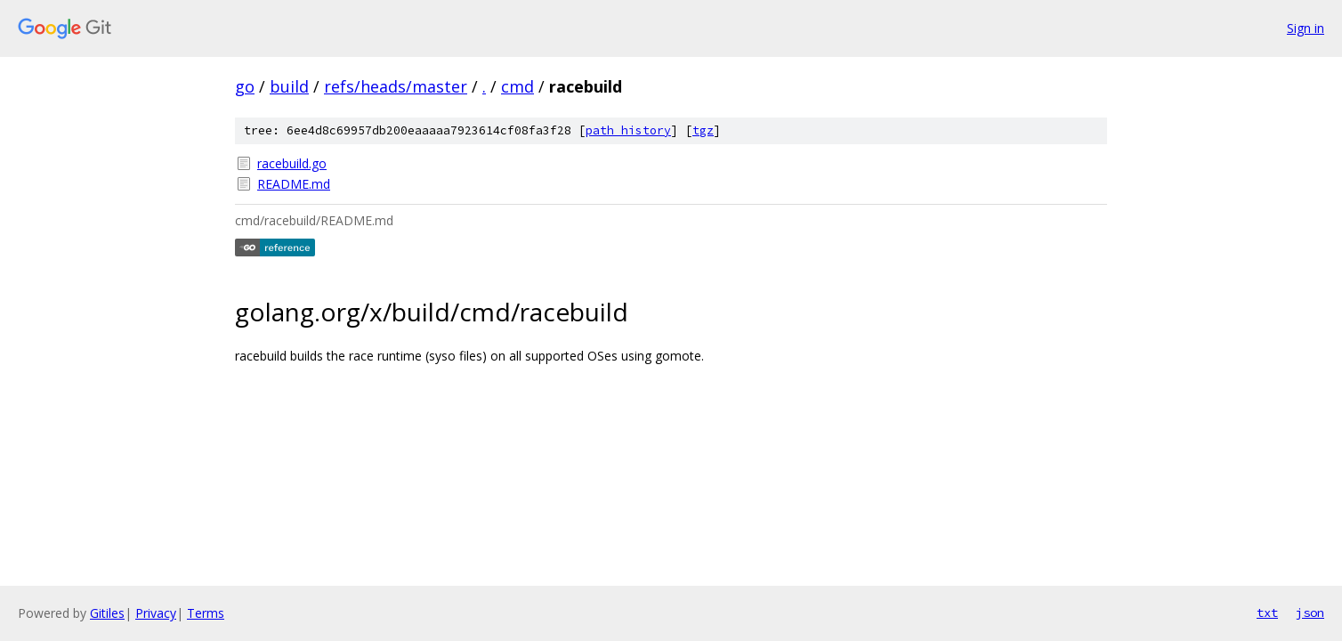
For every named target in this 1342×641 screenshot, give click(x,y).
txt (1267, 612)
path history (628, 130)
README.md (293, 183)
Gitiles (107, 612)
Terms (205, 612)
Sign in (1305, 28)
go (245, 86)
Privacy (155, 612)
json (1310, 612)
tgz (703, 130)
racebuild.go (292, 163)
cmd (517, 86)
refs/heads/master (395, 86)
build (289, 86)
